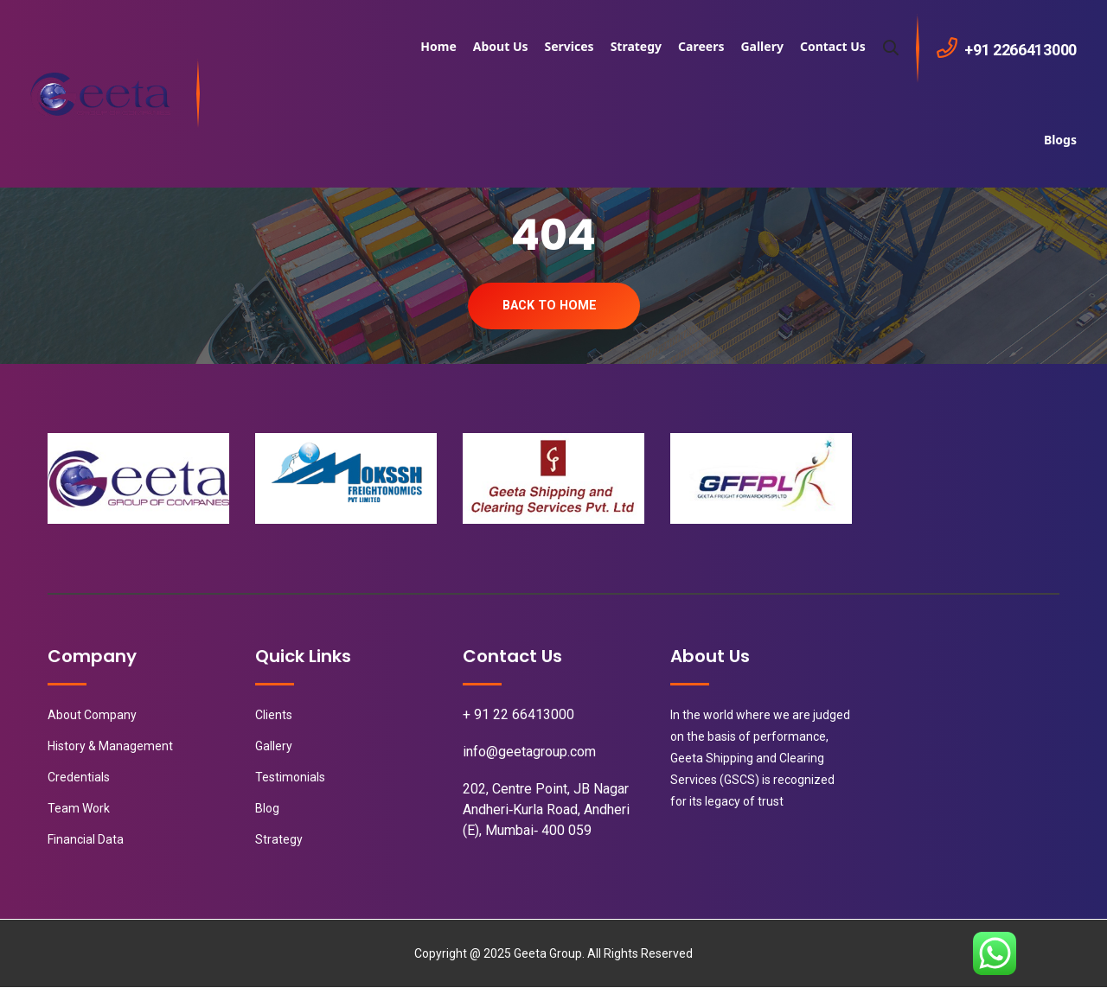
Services (569, 46)
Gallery (761, 46)
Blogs (1060, 139)
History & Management (110, 747)
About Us (500, 46)
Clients (273, 716)
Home (438, 46)
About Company (92, 716)
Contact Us (833, 46)
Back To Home (549, 306)
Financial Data (86, 840)
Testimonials (290, 778)
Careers (701, 46)
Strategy (636, 46)
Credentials (79, 778)
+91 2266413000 (1020, 50)
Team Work (79, 809)
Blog (267, 809)
